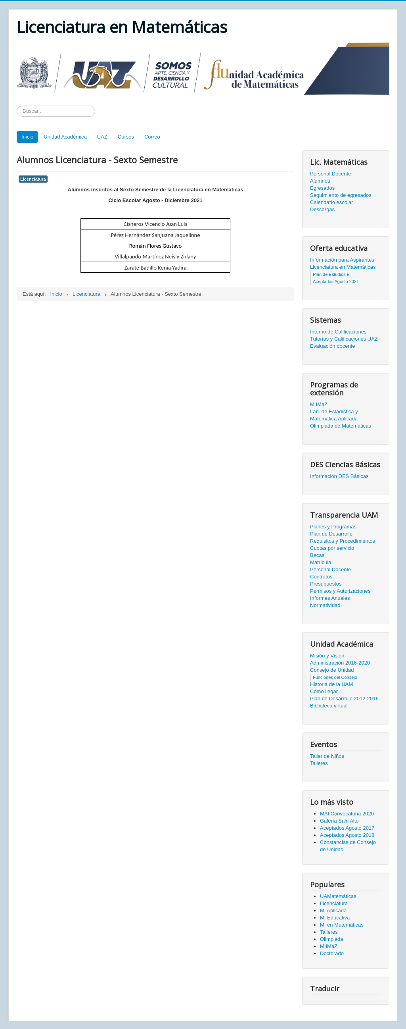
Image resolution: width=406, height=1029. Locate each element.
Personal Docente (330, 174)
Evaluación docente (332, 346)
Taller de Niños (327, 756)
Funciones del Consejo (335, 677)
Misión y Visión (327, 656)
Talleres (319, 763)
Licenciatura (33, 179)
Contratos (321, 577)
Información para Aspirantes (342, 260)
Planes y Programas (333, 527)
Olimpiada (331, 939)
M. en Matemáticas (342, 925)
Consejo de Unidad (332, 670)
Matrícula (320, 562)
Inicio (27, 137)
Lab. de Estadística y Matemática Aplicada (334, 415)
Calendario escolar (331, 202)
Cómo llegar (324, 691)
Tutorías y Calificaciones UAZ (344, 339)
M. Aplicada (333, 910)
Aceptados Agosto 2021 (336, 281)
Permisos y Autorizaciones (340, 591)
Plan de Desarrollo (331, 534)
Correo (152, 137)
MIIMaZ (318, 404)
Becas (317, 555)
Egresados (322, 188)
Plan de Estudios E (331, 274)
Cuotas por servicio (332, 548)
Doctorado (332, 953)
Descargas (322, 209)
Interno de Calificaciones (338, 332)
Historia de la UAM (331, 684)
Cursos (126, 137)
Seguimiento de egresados (341, 195)
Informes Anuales (330, 598)
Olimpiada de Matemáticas (340, 426)
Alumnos (320, 181)
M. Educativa (335, 918)
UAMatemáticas (338, 896)
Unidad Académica (65, 137)
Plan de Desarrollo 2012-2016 (344, 698)
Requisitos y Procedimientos (342, 541)
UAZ (102, 137)
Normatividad (325, 605)
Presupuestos (326, 584)
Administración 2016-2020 (340, 663)
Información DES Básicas (339, 476)
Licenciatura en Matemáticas (342, 267)
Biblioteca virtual (329, 706)
